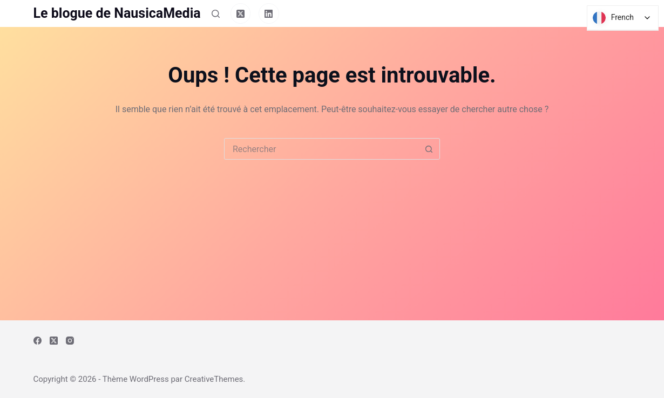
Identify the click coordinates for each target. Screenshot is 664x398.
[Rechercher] (216, 14)
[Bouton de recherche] (428, 149)
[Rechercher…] (321, 149)
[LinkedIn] (269, 13)
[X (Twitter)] (241, 13)
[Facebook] (37, 341)
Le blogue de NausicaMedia (117, 13)
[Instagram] (70, 341)
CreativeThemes (214, 379)
